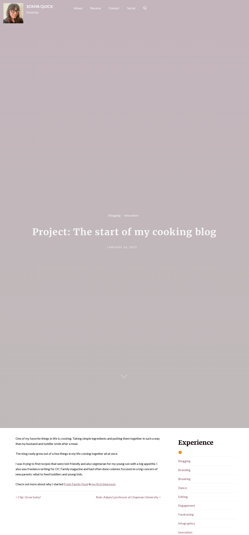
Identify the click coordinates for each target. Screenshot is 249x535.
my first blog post (103, 484)
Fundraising (186, 514)
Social (131, 8)
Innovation (131, 215)
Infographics (186, 523)
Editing (183, 496)
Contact (114, 8)
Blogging (114, 215)
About (78, 8)
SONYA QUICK (39, 6)
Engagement (186, 505)
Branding (184, 470)
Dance (182, 488)
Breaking (184, 479)
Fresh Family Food (76, 484)
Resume (95, 8)
